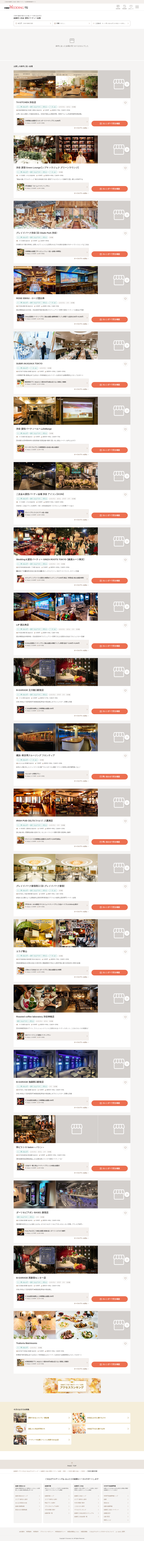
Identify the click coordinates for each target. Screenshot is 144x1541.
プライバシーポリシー (46, 1531)
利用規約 (28, 1531)
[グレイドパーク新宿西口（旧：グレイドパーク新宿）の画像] (72, 868)
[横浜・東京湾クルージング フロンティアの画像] (72, 737)
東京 (64, 1471)
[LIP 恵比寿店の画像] (72, 607)
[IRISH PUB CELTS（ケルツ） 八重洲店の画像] (72, 803)
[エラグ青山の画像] (72, 933)
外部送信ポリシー (60, 1531)
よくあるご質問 (120, 1531)
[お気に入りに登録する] (125, 102)
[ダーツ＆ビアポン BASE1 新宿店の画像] (72, 1194)
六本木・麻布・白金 (73, 1471)
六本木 (83, 1471)
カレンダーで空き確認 (109, 123)
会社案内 (21, 1531)
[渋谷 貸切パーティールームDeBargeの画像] (72, 411)
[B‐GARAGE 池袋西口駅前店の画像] (72, 1064)
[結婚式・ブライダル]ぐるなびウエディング (26, 1471)
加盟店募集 (84, 1531)
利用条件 (35, 1531)
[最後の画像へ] (127, 84)
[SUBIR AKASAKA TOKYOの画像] (72, 345)
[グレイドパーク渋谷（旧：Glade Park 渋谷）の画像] (72, 215)
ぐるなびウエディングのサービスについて (101, 1531)
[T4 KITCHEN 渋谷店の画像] (72, 84)
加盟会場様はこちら (73, 1531)
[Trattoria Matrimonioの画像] (72, 1325)
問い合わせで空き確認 (109, 776)
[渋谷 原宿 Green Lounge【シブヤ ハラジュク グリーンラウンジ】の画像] (72, 149)
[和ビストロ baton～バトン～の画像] (72, 1129)
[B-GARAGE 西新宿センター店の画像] (72, 1260)
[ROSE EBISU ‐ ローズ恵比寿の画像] (72, 280)
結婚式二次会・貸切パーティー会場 (51, 1471)
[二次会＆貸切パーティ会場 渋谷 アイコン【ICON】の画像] (72, 476)
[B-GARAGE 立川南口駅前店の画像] (72, 672)
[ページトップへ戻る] (72, 1464)
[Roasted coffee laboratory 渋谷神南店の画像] (72, 999)
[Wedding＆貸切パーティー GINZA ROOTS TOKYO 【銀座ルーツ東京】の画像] (72, 541)
